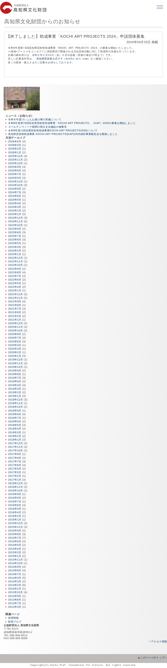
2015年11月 (15, 526)
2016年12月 (15, 483)
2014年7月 (14, 574)
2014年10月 (15, 563)
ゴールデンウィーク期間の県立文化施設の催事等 (37, 126)
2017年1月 (14, 479)
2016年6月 (14, 505)
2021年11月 (15, 297)
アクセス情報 (159, 641)
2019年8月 (14, 374)
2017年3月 (14, 472)
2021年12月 (15, 294)
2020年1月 (14, 355)
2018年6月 (14, 421)
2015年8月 (14, 534)
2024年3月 (14, 206)
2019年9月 (14, 370)
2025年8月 (14, 170)
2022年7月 (14, 276)
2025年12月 (15, 156)
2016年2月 (14, 515)
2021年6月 (14, 312)
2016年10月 (15, 490)
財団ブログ (15, 621)
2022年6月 (14, 279)
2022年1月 (14, 290)
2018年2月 (14, 436)
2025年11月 (15, 159)
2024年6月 (14, 195)
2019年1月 (14, 396)
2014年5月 (14, 577)
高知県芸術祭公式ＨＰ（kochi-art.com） (63, 58)
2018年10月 (15, 406)
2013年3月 (14, 606)
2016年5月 (14, 508)
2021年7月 (14, 308)
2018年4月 (14, 428)
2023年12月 (15, 217)
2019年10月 (15, 366)
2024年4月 (14, 203)
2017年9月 (14, 454)
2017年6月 (14, 465)
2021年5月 (14, 316)
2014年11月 (15, 559)
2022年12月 (15, 257)
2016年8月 (14, 497)
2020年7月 (14, 337)
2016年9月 (14, 494)
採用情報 (13, 617)
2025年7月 (14, 174)
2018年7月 (14, 417)
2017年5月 (14, 468)
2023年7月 (14, 236)
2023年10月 (15, 225)
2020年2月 (14, 352)
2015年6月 (14, 541)
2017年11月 (15, 446)
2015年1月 (14, 556)
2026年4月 (14, 141)
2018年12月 (15, 399)
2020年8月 (14, 334)
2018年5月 (14, 425)
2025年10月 (15, 163)
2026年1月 (14, 152)
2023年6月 (14, 239)
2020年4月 (14, 345)
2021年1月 (14, 319)
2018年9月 (14, 410)
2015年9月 (14, 530)
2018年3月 (14, 432)
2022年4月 (14, 286)
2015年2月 (14, 552)
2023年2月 (14, 250)
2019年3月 (14, 388)
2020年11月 (15, 326)
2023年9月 (14, 228)
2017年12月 (15, 443)
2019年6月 (14, 381)
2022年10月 (15, 265)
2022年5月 (14, 283)
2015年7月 (14, 537)
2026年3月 (14, 145)
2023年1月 (14, 254)
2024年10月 (15, 185)
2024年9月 (14, 188)
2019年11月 (15, 363)
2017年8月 (14, 457)
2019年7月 (14, 377)
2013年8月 (14, 599)
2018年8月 (14, 414)
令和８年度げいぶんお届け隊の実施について (34, 119)
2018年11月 (15, 403)
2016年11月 (15, 486)
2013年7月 (14, 603)
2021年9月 (14, 301)
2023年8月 (14, 232)
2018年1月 (14, 439)
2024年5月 (14, 199)
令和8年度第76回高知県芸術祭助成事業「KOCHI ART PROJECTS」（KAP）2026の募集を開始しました (72, 123)
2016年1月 (14, 519)
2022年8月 (14, 272)
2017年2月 (14, 475)
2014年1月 (14, 588)
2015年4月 (14, 548)
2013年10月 (15, 592)
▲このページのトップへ (152, 657)
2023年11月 (15, 221)
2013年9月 (14, 596)
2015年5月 (14, 545)
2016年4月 (14, 512)
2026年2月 (14, 148)
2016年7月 (14, 501)
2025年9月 (14, 166)
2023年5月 (14, 243)
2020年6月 (14, 341)
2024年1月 (14, 214)
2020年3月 (14, 348)
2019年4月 (14, 385)
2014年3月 (14, 581)
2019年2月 (14, 392)
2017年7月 (14, 461)
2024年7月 (14, 192)
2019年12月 (15, 359)
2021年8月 (14, 305)
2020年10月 (15, 330)
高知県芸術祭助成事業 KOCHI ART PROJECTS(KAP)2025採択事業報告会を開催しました (63, 134)
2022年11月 (15, 261)
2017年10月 (15, 450)
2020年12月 (15, 323)
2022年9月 (14, 268)
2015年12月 (15, 523)
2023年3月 (14, 247)
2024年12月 (15, 181)
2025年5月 (14, 177)
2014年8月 (14, 570)
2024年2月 (14, 210)
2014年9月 (14, 566)
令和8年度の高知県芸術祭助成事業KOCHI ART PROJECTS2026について (53, 130)
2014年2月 (14, 585)
